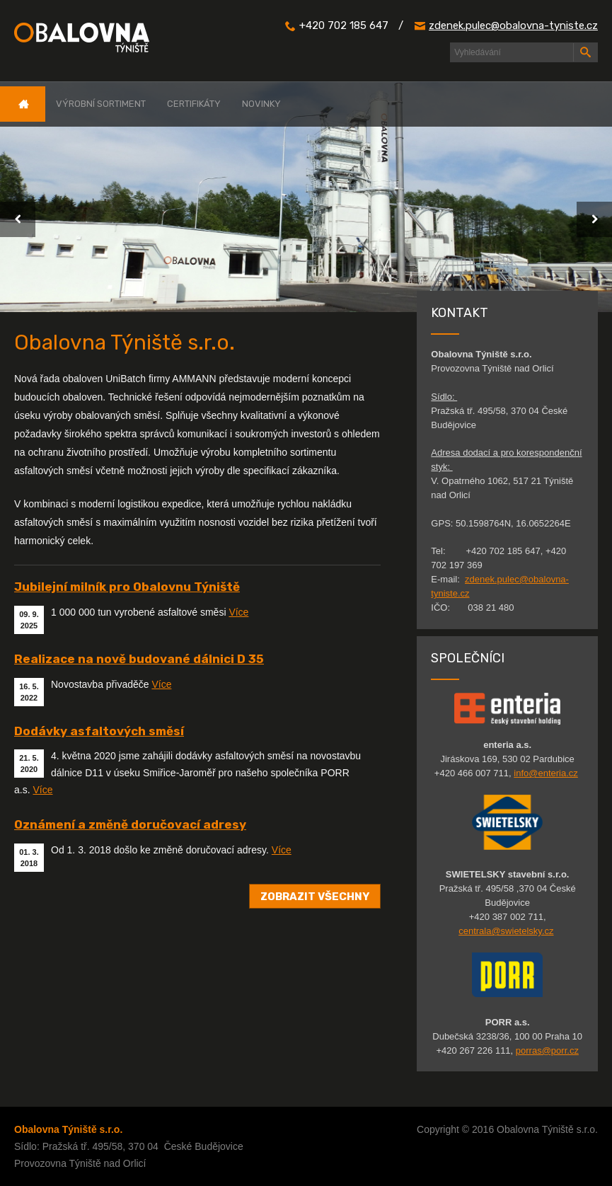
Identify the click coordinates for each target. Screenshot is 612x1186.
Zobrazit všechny (314, 896)
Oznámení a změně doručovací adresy (130, 824)
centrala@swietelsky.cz (505, 931)
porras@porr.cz (547, 1050)
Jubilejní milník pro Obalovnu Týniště (127, 587)
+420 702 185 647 (343, 25)
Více (238, 612)
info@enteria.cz (546, 773)
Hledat (585, 52)
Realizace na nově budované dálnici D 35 (139, 659)
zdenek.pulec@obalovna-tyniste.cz (513, 25)
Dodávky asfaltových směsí (99, 731)
